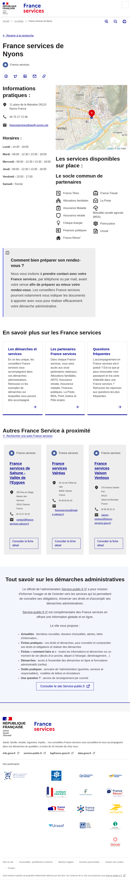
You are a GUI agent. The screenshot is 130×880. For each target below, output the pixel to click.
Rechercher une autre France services (29, 436)
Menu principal (125, 4)
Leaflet (110, 148)
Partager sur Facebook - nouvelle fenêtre (6, 76)
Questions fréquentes (101, 351)
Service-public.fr (72, 589)
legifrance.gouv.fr (60, 753)
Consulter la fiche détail (22, 543)
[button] (92, 113)
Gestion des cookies (114, 862)
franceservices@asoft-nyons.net (28, 125)
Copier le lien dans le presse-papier (44, 76)
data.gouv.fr (85, 753)
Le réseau (18, 21)
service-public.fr (33, 753)
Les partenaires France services (63, 351)
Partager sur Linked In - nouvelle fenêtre (25, 76)
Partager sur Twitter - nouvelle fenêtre (15, 76)
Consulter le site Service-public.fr (62, 686)
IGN (118, 148)
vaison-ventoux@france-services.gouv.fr (103, 519)
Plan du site (8, 862)
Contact (11, 868)
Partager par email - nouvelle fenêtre (34, 76)
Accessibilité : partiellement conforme (36, 862)
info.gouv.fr (9, 753)
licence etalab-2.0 (114, 875)
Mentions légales (66, 862)
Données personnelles (89, 862)
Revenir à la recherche (20, 35)
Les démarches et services (22, 351)
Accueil (6, 21)
